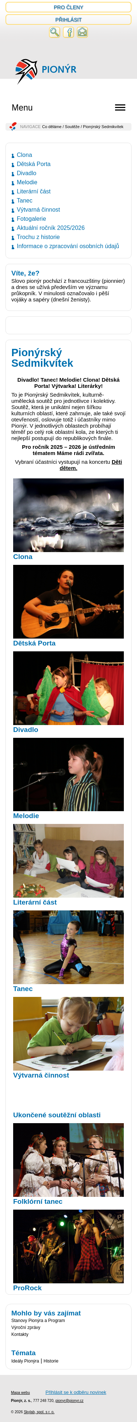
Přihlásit (68, 20)
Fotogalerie (31, 219)
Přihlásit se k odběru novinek (75, 1392)
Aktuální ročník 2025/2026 (51, 228)
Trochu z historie (38, 237)
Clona (24, 155)
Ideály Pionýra (25, 1361)
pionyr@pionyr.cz (70, 1401)
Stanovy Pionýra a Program (38, 1320)
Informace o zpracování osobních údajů (68, 246)
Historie (50, 1361)
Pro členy (68, 7)
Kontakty (19, 1334)
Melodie (27, 182)
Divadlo (26, 173)
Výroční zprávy (25, 1327)
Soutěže (72, 126)
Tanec (25, 200)
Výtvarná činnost (38, 210)
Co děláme (51, 126)
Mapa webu (20, 1393)
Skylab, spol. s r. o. (39, 1412)
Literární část (33, 191)
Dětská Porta (33, 164)
